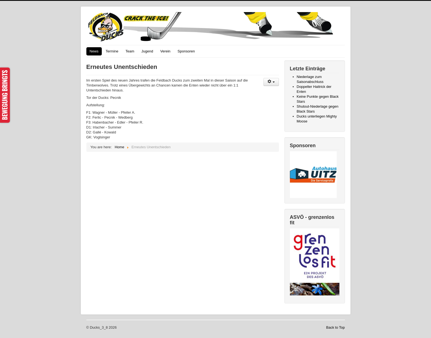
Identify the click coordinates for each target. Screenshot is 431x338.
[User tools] (271, 82)
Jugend (147, 51)
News (94, 51)
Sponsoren (186, 51)
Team (129, 51)
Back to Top (335, 327)
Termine (112, 51)
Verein (165, 51)
